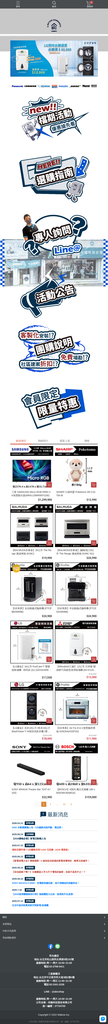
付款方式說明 (9, 931)
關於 (5, 917)
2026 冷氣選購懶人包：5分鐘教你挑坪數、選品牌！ (37, 827)
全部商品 (7, 924)
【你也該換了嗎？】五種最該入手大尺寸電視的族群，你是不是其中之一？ (49, 872)
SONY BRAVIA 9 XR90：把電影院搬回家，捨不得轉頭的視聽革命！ (45, 883)
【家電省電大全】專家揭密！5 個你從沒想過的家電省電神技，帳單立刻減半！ (51, 861)
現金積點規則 (9, 937)
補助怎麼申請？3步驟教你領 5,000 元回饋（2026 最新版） (41, 849)
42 (64, 804)
